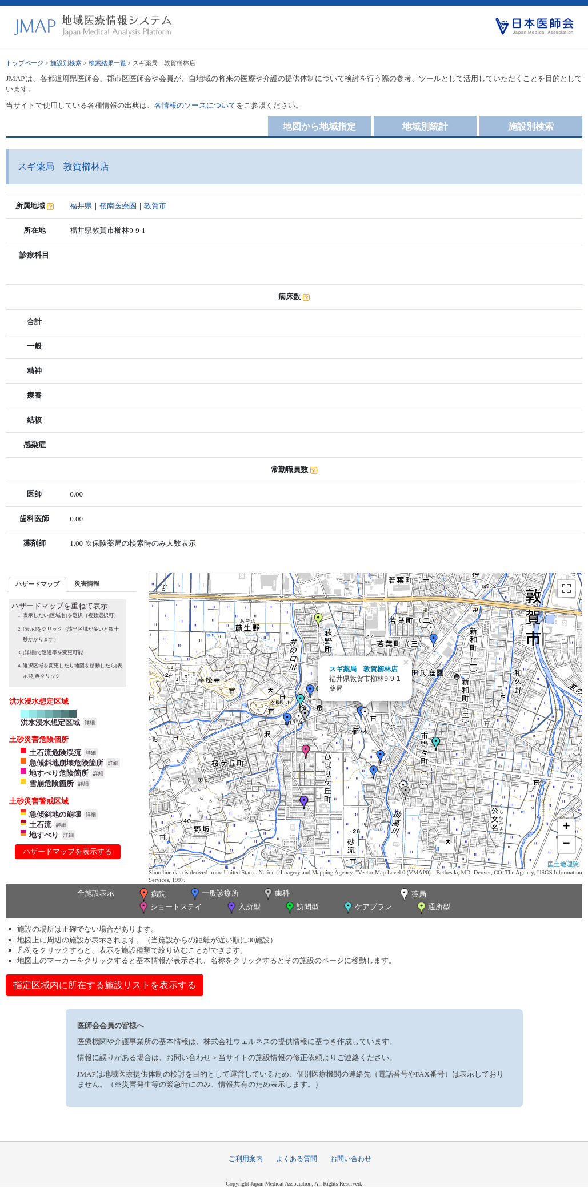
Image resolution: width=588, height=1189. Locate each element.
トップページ (24, 62)
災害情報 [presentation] (86, 583)
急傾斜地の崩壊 (55, 814)
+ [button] (566, 827)
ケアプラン (367, 908)
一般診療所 (214, 894)
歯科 (276, 894)
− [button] (566, 844)
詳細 (90, 723)
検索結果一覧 (107, 62)
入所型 (243, 908)
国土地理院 (563, 864)
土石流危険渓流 (55, 752)
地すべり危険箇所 (59, 773)
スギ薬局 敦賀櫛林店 (363, 669)
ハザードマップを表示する (67, 851)
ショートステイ (169, 908)
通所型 (432, 908)
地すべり (44, 835)
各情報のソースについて (195, 105)
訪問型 (301, 908)
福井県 (81, 205)
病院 (151, 895)
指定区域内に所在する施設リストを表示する (104, 985)
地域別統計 (425, 126)
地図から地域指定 (319, 126)
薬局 (412, 895)
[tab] (37, 584)
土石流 (40, 824)
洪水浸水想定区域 (50, 722)
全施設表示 (95, 893)
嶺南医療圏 (118, 205)
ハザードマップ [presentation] (37, 584)
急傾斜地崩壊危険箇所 (66, 763)
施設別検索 (66, 62)
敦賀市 (155, 205)
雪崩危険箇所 (51, 783)
